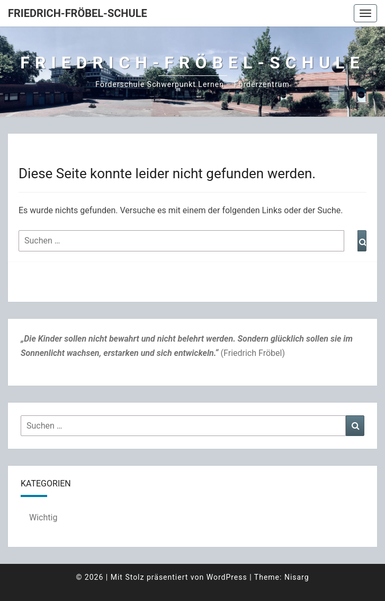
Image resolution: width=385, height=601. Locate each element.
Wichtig (43, 517)
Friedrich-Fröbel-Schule (77, 13)
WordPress (227, 577)
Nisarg (296, 577)
